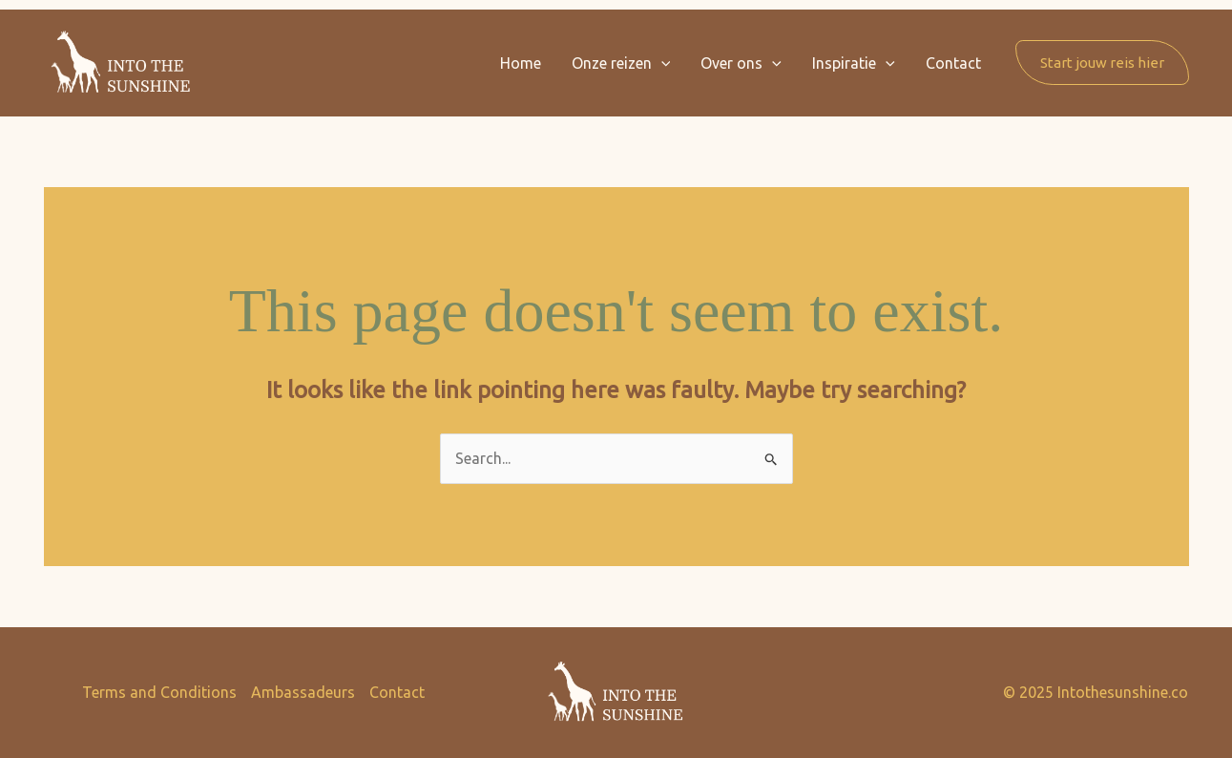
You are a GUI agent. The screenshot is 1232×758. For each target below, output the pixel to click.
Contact (953, 63)
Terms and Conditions (159, 692)
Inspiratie (853, 63)
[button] (661, 63)
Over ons (741, 63)
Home (520, 63)
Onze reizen (621, 63)
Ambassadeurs (303, 692)
